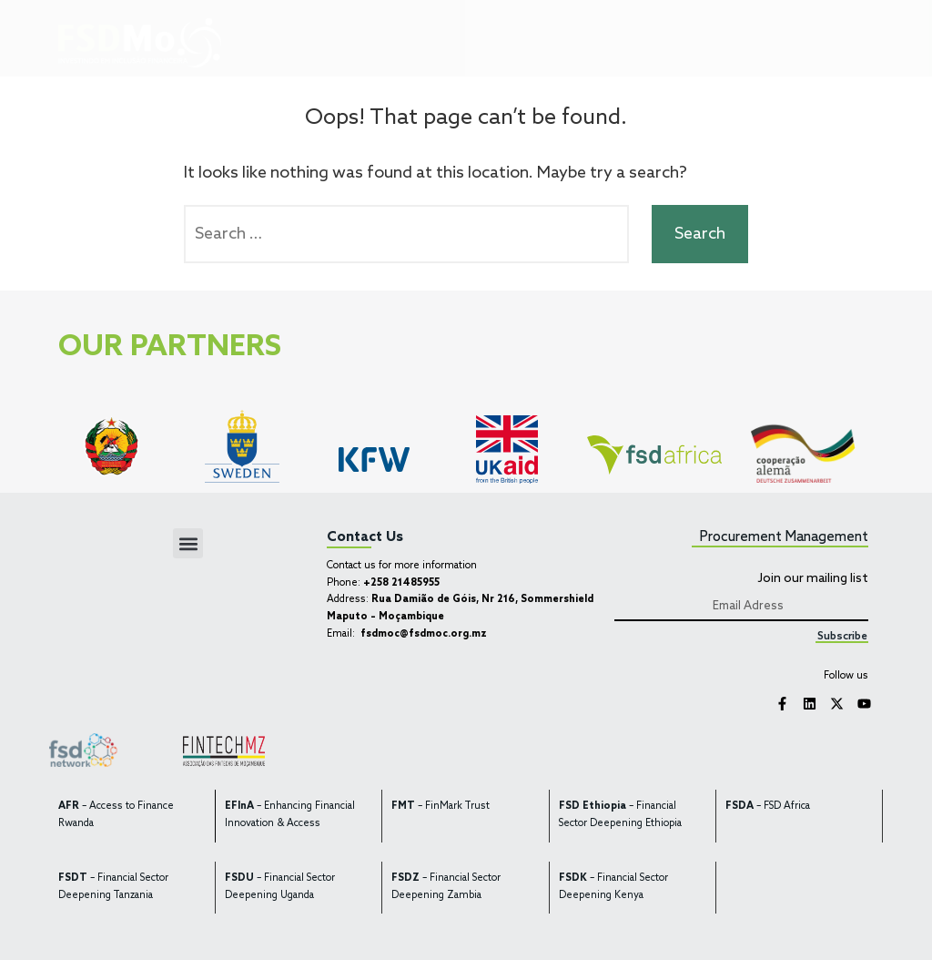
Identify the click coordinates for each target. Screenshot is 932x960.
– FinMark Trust (440, 807)
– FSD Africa (767, 807)
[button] (625, 41)
